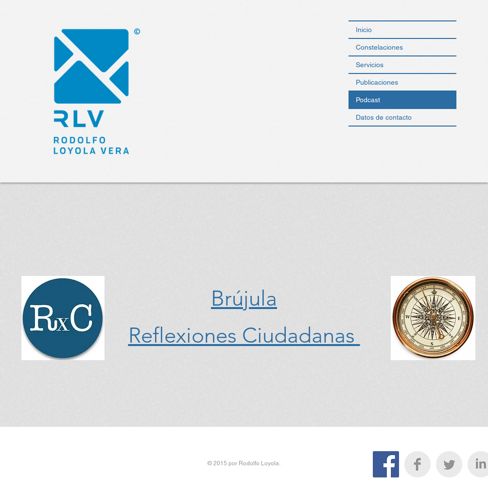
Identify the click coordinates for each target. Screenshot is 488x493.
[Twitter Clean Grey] (449, 464)
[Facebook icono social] (386, 464)
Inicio (364, 30)
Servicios (369, 65)
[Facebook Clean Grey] (417, 464)
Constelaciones (379, 47)
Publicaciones (377, 82)
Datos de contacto (384, 117)
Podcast (368, 100)
